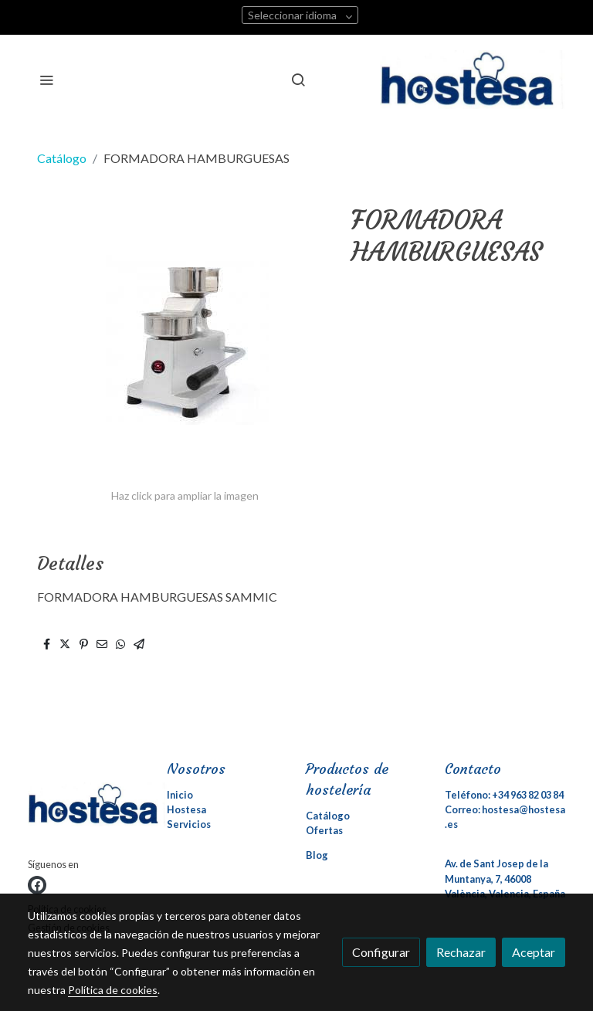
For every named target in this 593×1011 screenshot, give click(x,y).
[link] (472, 79)
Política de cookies (113, 989)
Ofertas (324, 830)
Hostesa (186, 809)
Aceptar (533, 952)
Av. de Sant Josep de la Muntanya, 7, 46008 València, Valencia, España (505, 878)
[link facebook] (37, 885)
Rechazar (461, 952)
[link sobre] (88, 807)
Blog (317, 855)
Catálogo (61, 158)
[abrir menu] (46, 79)
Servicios (189, 824)
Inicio (180, 795)
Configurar (381, 952)
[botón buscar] (298, 79)
